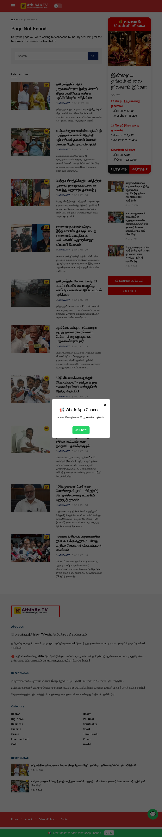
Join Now (81, 430)
